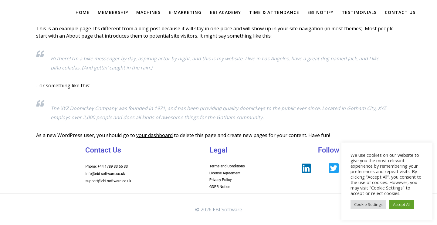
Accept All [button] (401, 204)
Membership (113, 12)
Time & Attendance (274, 12)
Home (83, 12)
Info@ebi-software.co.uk (105, 174)
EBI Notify (320, 12)
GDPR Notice (219, 187)
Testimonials (359, 12)
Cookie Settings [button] (368, 204)
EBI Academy (225, 12)
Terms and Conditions (227, 166)
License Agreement (225, 173)
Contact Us (400, 12)
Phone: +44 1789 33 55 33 (107, 166)
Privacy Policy (220, 180)
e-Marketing (185, 12)
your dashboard (154, 135)
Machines (148, 12)
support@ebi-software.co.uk (108, 181)
